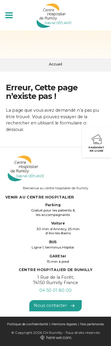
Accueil (55, 64)
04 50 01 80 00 (55, 290)
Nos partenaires (92, 324)
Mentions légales (64, 324)
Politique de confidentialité (27, 324)
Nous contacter (54, 305)
